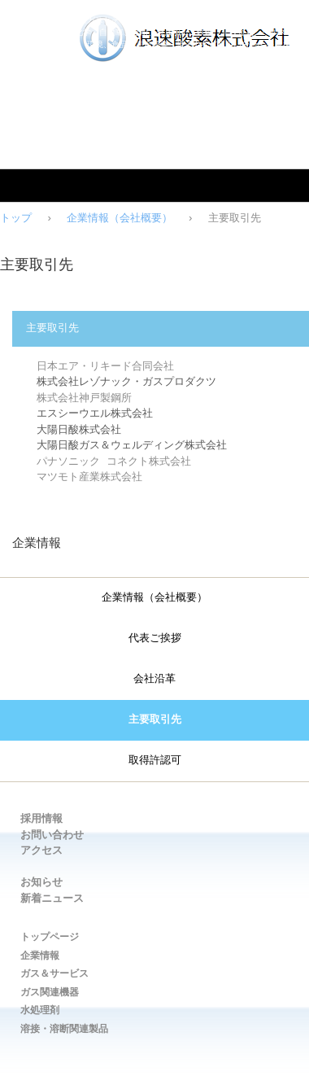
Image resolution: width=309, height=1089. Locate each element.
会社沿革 (154, 679)
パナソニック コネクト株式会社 (114, 461)
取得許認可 (154, 761)
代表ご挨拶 (154, 639)
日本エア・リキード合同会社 (105, 366)
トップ (16, 218)
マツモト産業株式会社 (89, 477)
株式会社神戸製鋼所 (84, 398)
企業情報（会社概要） (119, 218)
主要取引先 (154, 720)
